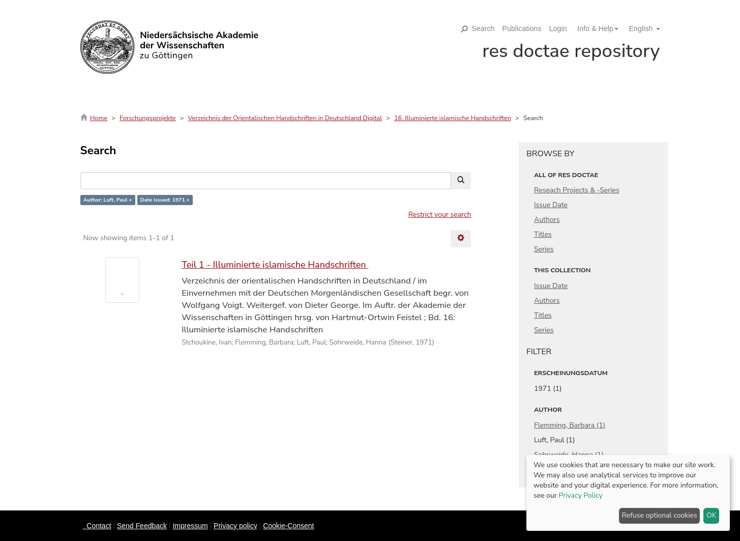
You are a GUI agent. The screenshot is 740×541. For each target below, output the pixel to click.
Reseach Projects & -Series (576, 190)
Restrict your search (439, 214)
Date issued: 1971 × (165, 200)
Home (98, 117)
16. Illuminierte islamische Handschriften (452, 117)
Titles (543, 234)
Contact (98, 526)
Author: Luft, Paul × (107, 200)
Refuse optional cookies (659, 515)
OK (711, 515)
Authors (546, 219)
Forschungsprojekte (147, 117)
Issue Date (551, 205)
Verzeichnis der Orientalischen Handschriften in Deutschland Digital (285, 117)
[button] (594, 28)
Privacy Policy (580, 495)
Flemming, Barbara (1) (569, 425)
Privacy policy (235, 526)
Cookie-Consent (288, 526)
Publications (522, 28)
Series (544, 249)
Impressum (190, 526)
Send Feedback (142, 526)
